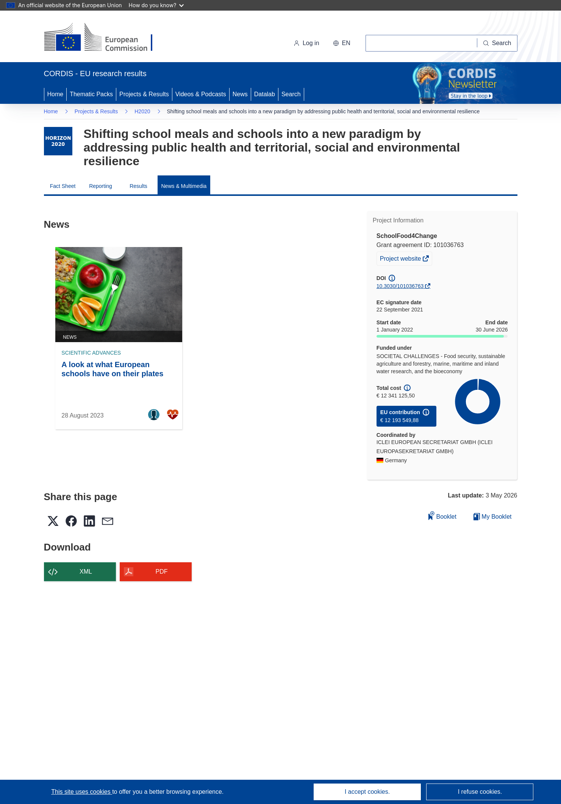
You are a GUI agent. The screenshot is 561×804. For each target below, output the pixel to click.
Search (291, 94)
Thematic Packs (91, 94)
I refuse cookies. (480, 791)
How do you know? (156, 5)
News (240, 94)
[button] (341, 43)
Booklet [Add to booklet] (442, 515)
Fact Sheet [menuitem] (63, 186)
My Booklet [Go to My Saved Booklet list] (492, 516)
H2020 (142, 111)
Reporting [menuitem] (100, 186)
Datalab (264, 94)
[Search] (497, 43)
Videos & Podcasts (200, 94)
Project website (401, 259)
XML (86, 571)
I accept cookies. (367, 791)
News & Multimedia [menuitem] (184, 186)
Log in (306, 43)
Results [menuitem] (138, 186)
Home (55, 94)
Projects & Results (144, 94)
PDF (162, 571)
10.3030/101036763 (400, 286)
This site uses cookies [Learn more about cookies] (81, 791)
